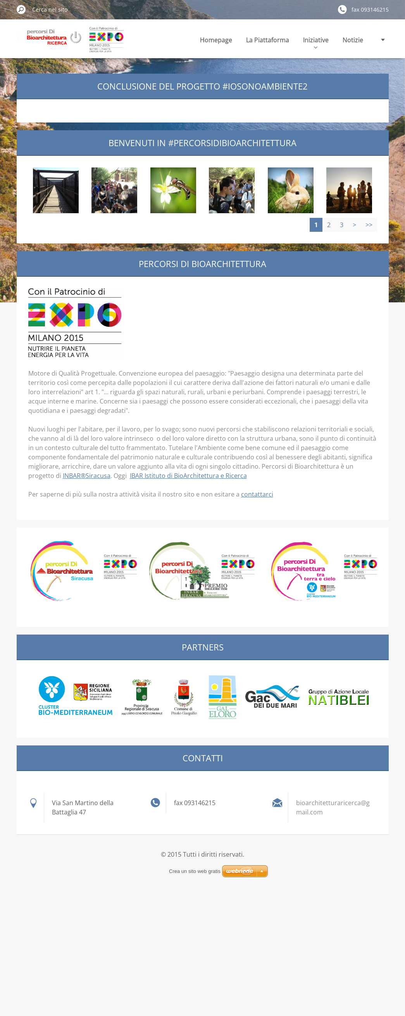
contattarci (257, 494)
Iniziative (316, 42)
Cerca (21, 9)
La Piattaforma (267, 40)
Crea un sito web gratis (195, 871)
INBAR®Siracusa (86, 475)
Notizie (353, 40)
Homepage (216, 40)
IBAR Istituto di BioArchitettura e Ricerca (188, 475)
